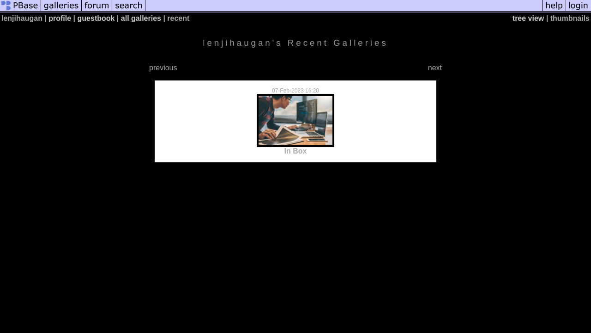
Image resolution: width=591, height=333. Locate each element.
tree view (528, 18)
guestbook (96, 18)
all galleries (141, 18)
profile (59, 18)
